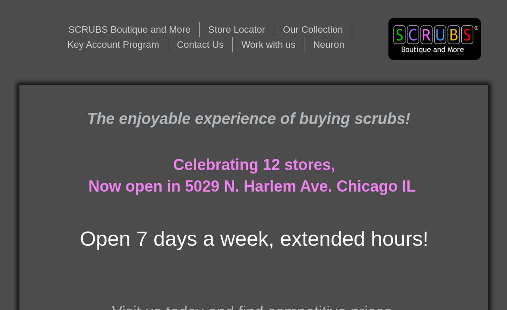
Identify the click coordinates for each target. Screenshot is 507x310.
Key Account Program (113, 44)
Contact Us (200, 44)
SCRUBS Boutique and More (129, 29)
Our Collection (313, 29)
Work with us (268, 44)
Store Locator (236, 29)
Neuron (328, 44)
